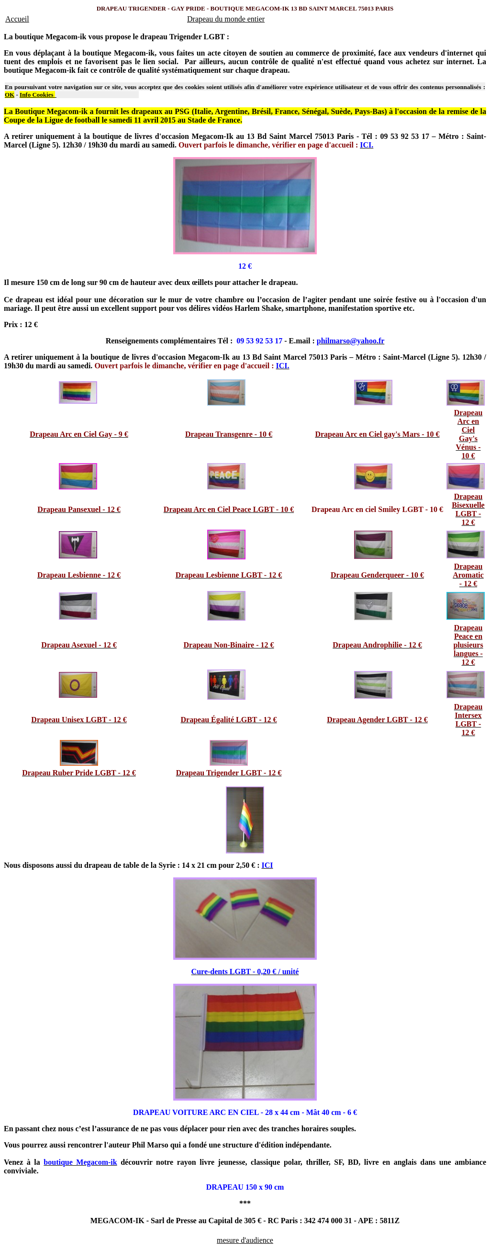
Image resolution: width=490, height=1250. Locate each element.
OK (9, 94)
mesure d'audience (245, 1240)
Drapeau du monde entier (226, 19)
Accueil (17, 19)
